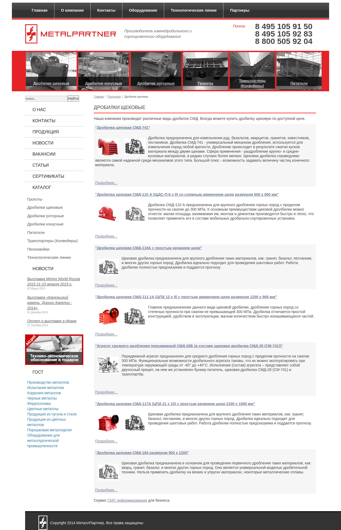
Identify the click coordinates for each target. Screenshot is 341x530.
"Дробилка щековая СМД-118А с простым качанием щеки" (148, 248)
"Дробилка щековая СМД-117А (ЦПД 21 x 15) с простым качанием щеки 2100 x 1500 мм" (175, 404)
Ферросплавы (39, 403)
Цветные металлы (42, 409)
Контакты (106, 10)
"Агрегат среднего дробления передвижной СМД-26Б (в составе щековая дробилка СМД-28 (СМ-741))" (189, 346)
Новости (43, 143)
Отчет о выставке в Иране (51, 321)
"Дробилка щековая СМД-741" (122, 127)
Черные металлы (42, 398)
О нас (39, 109)
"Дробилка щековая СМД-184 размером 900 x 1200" (142, 453)
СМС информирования (127, 500)
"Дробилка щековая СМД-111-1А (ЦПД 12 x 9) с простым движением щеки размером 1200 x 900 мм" (186, 297)
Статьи (41, 165)
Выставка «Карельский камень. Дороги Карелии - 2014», (49, 302)
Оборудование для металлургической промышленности (43, 440)
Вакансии (44, 154)
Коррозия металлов (44, 393)
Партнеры (239, 10)
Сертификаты (48, 176)
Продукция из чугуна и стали (52, 414)
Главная (40, 10)
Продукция (114, 96)
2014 (71, 523)
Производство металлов (48, 382)
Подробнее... (106, 183)
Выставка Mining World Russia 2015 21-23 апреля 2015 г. (53, 281)
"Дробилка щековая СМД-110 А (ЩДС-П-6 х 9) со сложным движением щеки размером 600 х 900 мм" (187, 194)
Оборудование (143, 10)
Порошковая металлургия (49, 430)
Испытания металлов (45, 388)
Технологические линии (193, 10)
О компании (72, 10)
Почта (239, 26)
